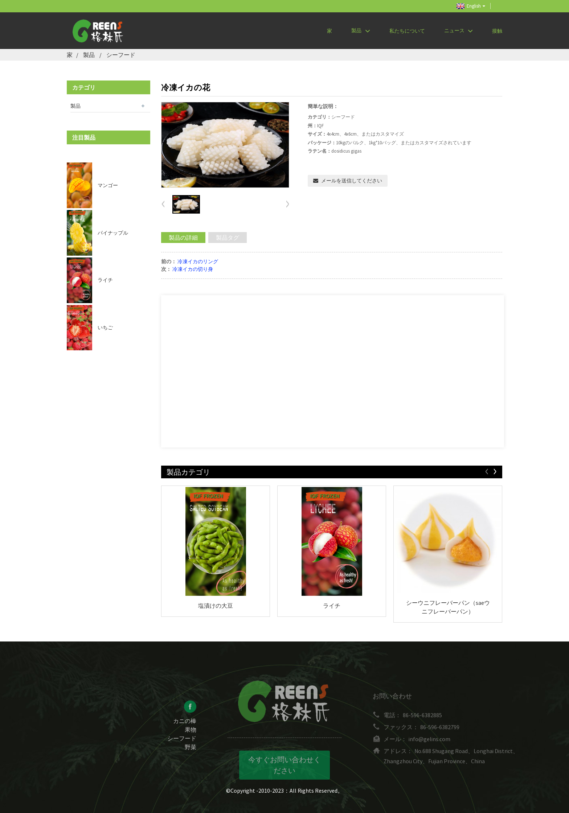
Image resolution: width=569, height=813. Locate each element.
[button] (287, 204)
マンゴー (108, 185)
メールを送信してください (351, 180)
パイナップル (113, 233)
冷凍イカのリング (197, 261)
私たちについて (407, 31)
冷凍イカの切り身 (192, 269)
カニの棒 (184, 726)
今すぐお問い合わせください (284, 771)
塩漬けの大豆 (215, 605)
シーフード (120, 54)
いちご (105, 327)
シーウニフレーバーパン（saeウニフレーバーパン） (448, 607)
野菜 (190, 752)
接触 (497, 31)
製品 (360, 30)
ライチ (105, 280)
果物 (190, 734)
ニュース (458, 30)
